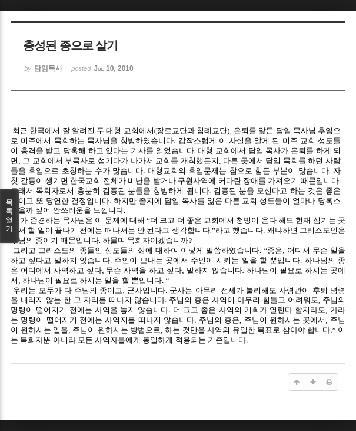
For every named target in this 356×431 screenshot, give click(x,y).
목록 (9, 215)
